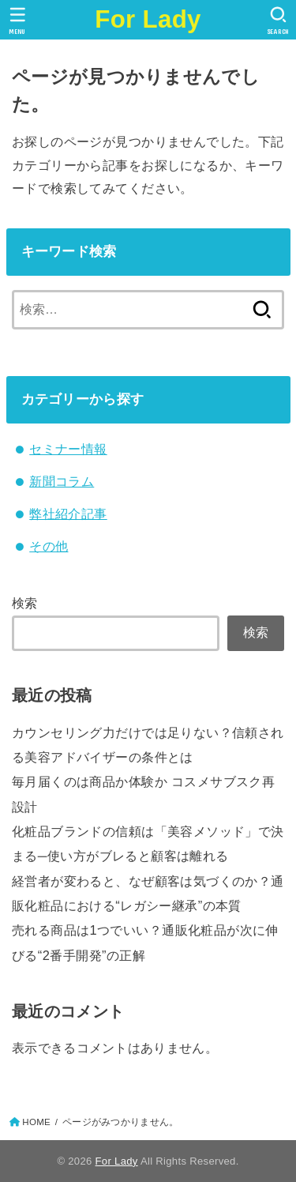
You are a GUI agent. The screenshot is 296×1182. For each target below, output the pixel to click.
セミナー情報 (68, 449)
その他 (48, 546)
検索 (25, 603)
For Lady (148, 19)
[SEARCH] (278, 20)
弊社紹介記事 (68, 513)
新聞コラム (61, 481)
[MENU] (18, 20)
